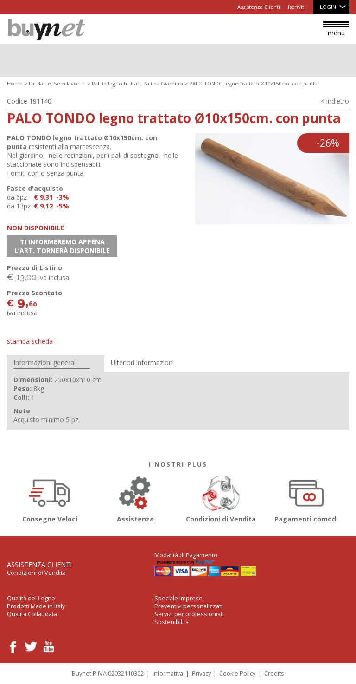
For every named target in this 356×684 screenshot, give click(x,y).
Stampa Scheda (30, 341)
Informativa (168, 673)
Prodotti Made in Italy (36, 606)
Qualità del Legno (31, 598)
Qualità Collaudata (32, 614)
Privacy (201, 673)
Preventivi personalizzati (188, 606)
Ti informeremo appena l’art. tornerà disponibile (62, 246)
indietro (337, 101)
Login (328, 6)
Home (15, 83)
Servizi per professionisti (189, 614)
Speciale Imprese (178, 598)
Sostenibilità (171, 622)
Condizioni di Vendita (221, 497)
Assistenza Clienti (258, 6)
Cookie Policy (237, 673)
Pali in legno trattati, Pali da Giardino (137, 83)
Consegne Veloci (50, 497)
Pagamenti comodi (307, 497)
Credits (274, 673)
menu (336, 29)
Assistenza (135, 497)
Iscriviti (296, 6)
